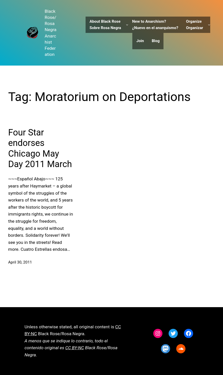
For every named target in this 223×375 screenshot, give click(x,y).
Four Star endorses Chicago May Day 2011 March (40, 148)
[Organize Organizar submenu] (209, 24)
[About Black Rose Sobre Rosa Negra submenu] (127, 24)
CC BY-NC (74, 347)
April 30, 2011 (20, 262)
